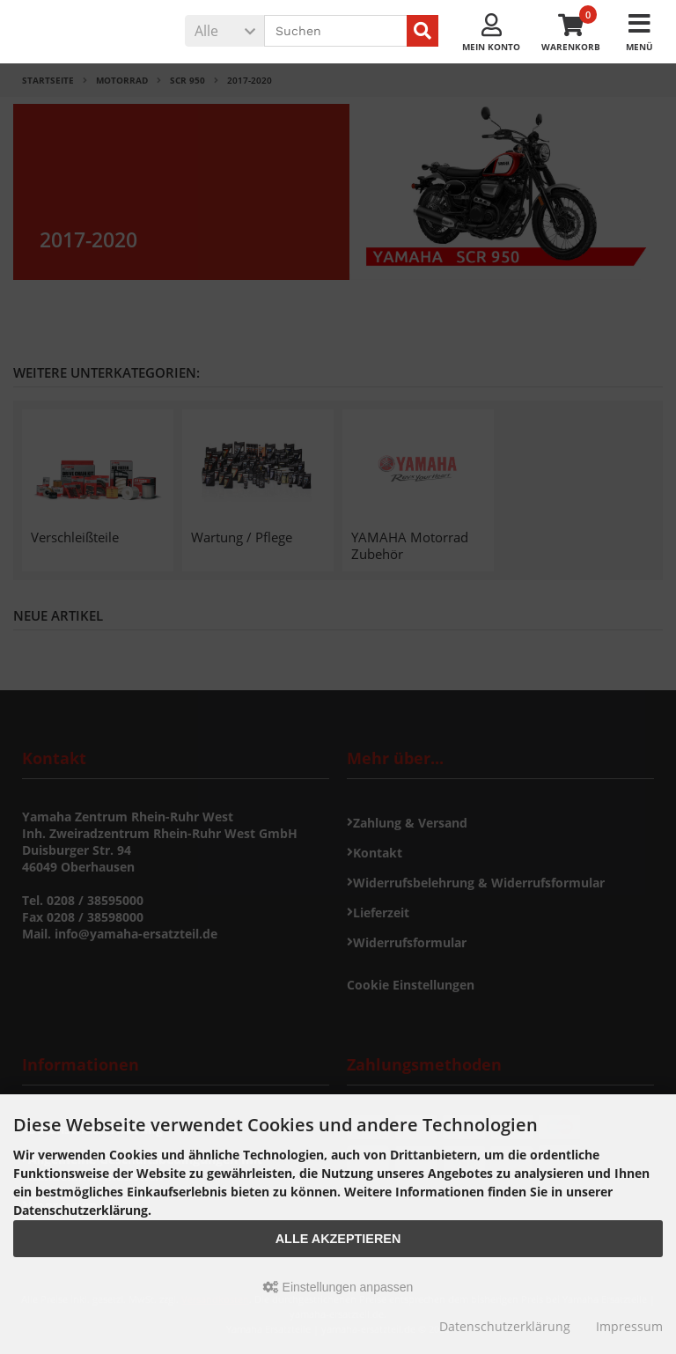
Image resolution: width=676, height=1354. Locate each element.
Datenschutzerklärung (504, 1326)
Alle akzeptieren (338, 1239)
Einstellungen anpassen (338, 1287)
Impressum (629, 1326)
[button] (224, 31)
